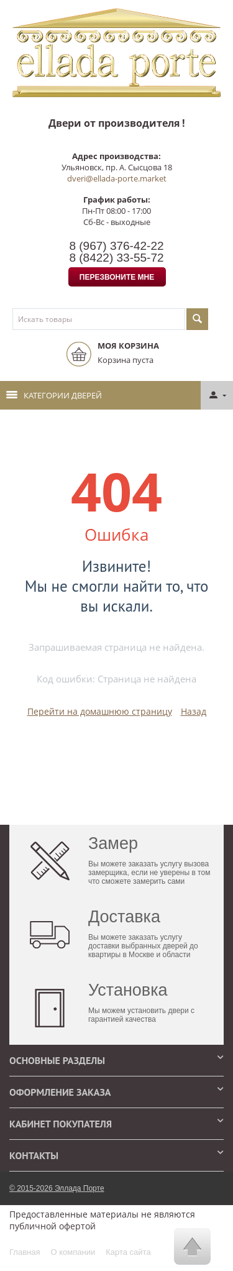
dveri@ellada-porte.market (117, 178)
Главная (24, 1252)
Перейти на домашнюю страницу (99, 711)
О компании (72, 1252)
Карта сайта (128, 1252)
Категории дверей (54, 395)
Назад (193, 711)
